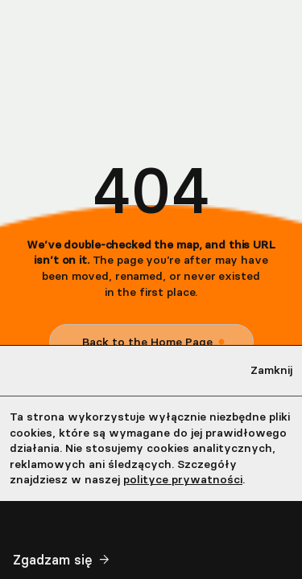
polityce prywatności (182, 480)
